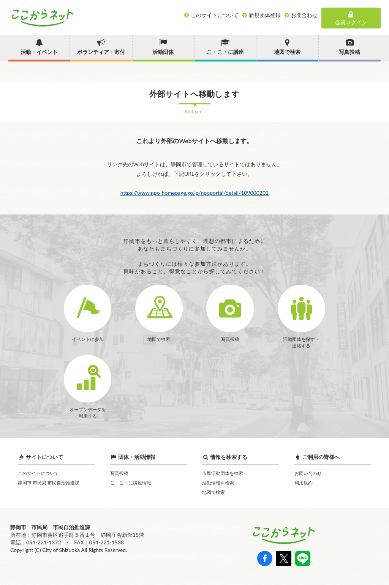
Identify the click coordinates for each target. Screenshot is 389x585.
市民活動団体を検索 (222, 473)
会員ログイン (351, 18)
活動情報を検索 (218, 483)
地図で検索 (213, 492)
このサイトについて (38, 473)
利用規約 (303, 483)
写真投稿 (119, 473)
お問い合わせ (308, 473)
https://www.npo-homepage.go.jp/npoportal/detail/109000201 (194, 192)
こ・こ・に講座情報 (130, 483)
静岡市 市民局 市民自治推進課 (48, 483)
